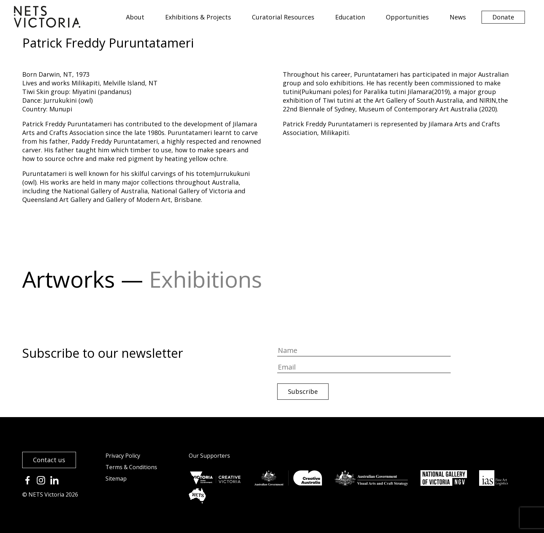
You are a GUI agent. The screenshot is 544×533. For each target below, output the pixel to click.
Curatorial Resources (283, 17)
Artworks (68, 279)
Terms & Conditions (131, 467)
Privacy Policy (122, 455)
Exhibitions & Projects (198, 17)
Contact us (49, 460)
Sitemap (116, 478)
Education (350, 17)
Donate (503, 17)
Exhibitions (205, 279)
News (458, 17)
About (135, 17)
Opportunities (407, 17)
